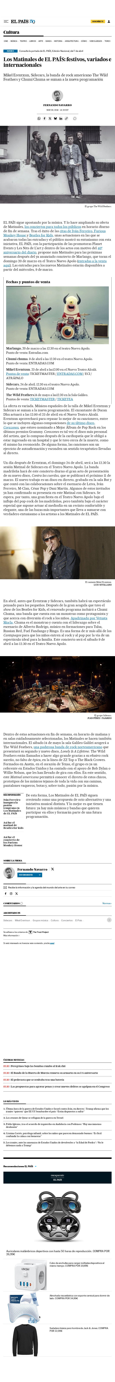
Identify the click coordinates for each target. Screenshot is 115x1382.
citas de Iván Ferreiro (76, 231)
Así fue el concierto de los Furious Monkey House (12, 841)
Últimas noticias (13, 1060)
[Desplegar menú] (6, 21)
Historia (58, 41)
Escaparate (57, 1178)
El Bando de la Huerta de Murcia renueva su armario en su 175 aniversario (54, 1072)
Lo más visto (11, 1101)
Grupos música (40, 920)
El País (78, 920)
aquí (52, 943)
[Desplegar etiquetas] (109, 920)
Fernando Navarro (57, 105)
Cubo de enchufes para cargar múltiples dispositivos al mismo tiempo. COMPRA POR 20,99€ (77, 1264)
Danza (49, 41)
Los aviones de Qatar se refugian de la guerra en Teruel (34, 1117)
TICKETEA (65, 399)
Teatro (23, 41)
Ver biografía (30, 875)
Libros (32, 41)
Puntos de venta (17, 374)
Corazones (11, 427)
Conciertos (67, 920)
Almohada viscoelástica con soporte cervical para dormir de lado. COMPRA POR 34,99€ (80, 1297)
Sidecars (7, 920)
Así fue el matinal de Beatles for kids (13, 826)
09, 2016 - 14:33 (57, 110)
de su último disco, (81, 423)
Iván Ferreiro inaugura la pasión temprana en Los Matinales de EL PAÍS (12, 807)
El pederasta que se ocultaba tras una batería (37, 1079)
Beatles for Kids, (41, 235)
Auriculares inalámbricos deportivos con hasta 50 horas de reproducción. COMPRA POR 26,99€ (58, 1253)
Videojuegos (96, 41)
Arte (40, 41)
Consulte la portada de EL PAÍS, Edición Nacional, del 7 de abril (51, 51)
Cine (6, 41)
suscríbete (98, 21)
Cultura (11, 32)
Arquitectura (71, 41)
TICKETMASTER (42, 399)
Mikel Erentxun (22, 920)
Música (14, 41)
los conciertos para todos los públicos (53, 227)
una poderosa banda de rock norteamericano (68, 747)
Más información (11, 935)
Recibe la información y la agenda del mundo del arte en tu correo (41, 887)
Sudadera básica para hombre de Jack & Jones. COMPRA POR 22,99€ (79, 1329)
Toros (108, 41)
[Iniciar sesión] (109, 21)
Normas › (107, 903)
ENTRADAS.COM (70, 374)
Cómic (84, 41)
